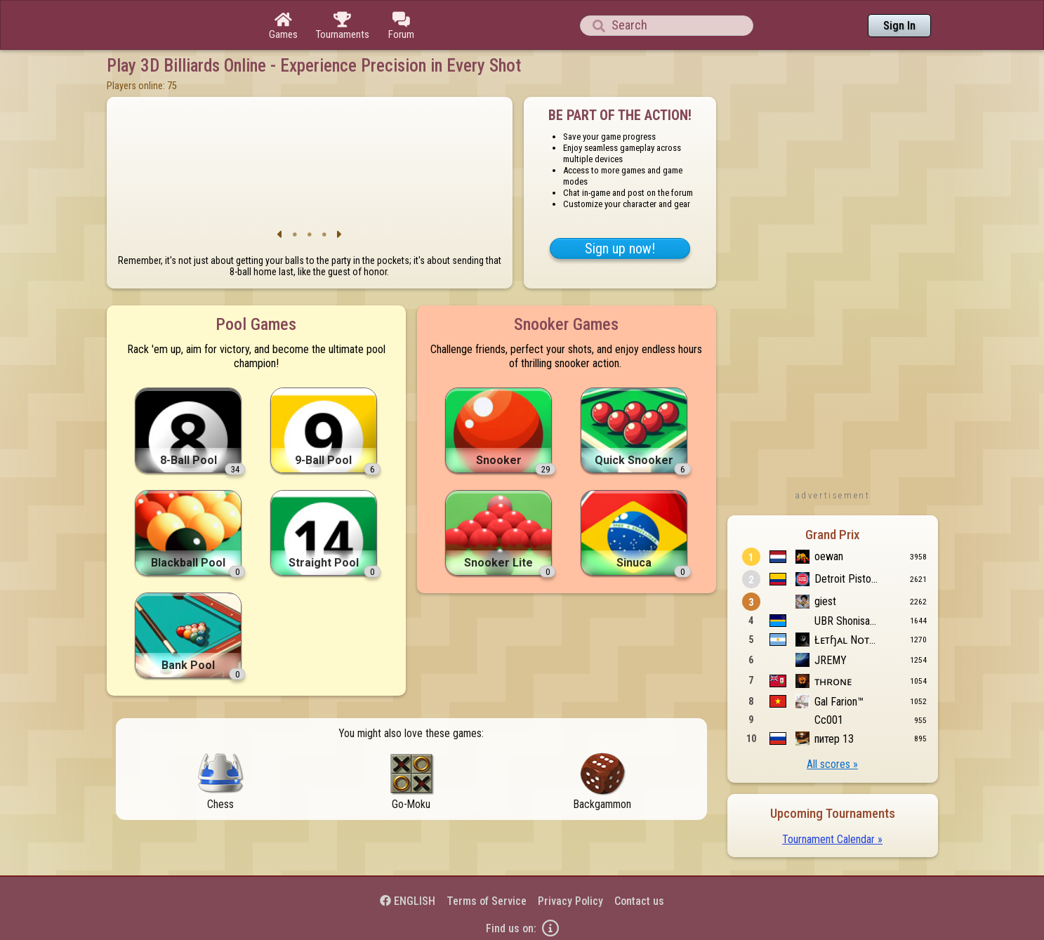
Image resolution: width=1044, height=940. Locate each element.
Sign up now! (620, 248)
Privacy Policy (570, 901)
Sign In (899, 25)
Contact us (639, 901)
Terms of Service (487, 901)
